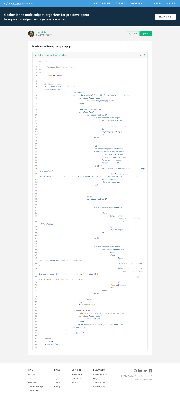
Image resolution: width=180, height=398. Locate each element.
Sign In (157, 3)
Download (136, 3)
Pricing (57, 386)
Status (75, 382)
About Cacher (102, 3)
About (57, 382)
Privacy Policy (99, 386)
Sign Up (170, 3)
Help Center (77, 374)
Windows (32, 382)
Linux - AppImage (35, 386)
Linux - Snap (33, 390)
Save (145, 34)
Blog (95, 378)
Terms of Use (99, 382)
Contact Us (77, 378)
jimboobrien (41, 32)
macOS (31, 378)
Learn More (165, 17)
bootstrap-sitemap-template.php (50, 55)
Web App (120, 3)
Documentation (100, 374)
